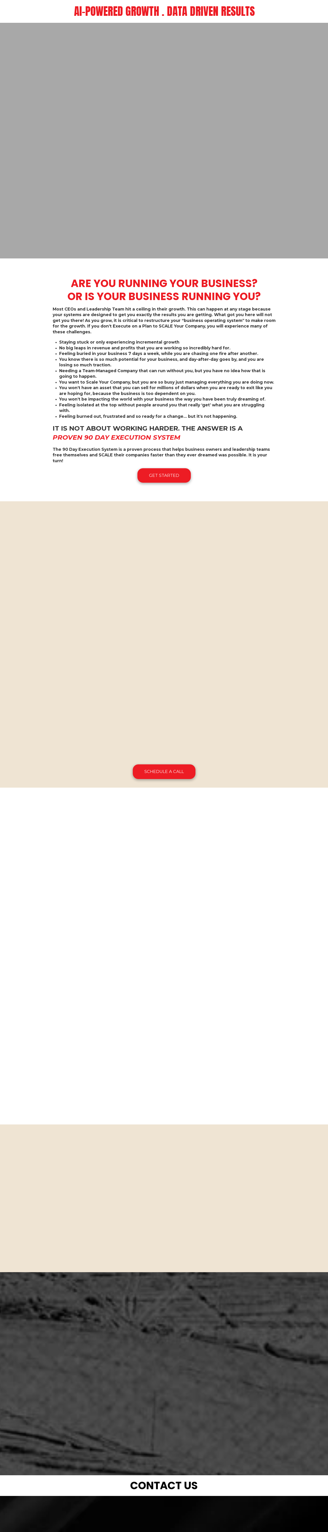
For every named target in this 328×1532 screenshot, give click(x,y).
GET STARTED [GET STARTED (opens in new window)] (164, 475)
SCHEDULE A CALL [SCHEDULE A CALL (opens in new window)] (164, 771)
